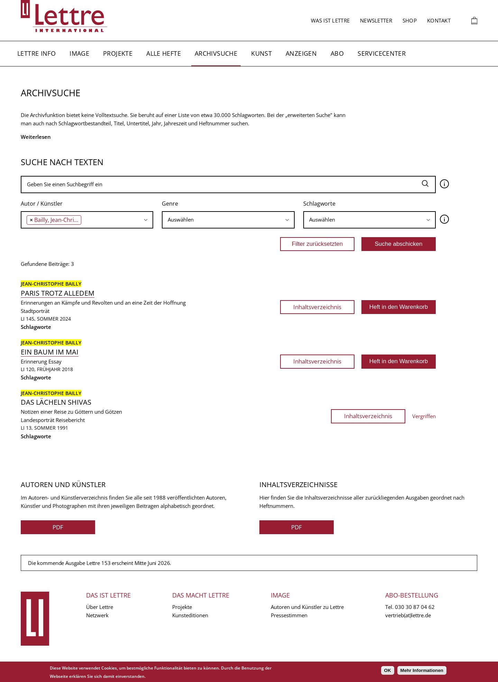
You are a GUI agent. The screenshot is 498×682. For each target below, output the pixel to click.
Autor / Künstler (42, 203)
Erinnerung (34, 361)
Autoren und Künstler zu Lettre (307, 606)
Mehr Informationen (421, 670)
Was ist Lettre (330, 20)
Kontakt (439, 20)
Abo (337, 53)
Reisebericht (70, 419)
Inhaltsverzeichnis (317, 307)
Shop (410, 20)
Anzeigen (301, 53)
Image (79, 53)
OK (387, 670)
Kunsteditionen (190, 615)
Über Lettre (99, 606)
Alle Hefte (163, 53)
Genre (170, 203)
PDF (58, 527)
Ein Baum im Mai (50, 352)
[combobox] (87, 219)
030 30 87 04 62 (415, 606)
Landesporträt (37, 419)
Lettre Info (36, 53)
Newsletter (376, 20)
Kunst (261, 53)
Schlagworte (319, 203)
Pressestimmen (289, 615)
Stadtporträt (35, 310)
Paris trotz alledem (57, 293)
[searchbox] (85, 220)
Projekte (117, 53)
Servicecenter (382, 53)
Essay (55, 361)
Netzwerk (97, 615)
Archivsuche (216, 53)
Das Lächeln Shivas (56, 402)
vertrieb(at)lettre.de (408, 615)
